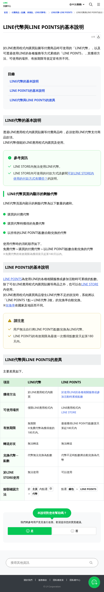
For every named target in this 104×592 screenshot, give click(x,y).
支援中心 (7, 6)
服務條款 (42, 579)
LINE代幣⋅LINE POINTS (61, 12)
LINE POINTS (12, 279)
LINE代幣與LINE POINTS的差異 (32, 100)
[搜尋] (91, 4)
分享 (96, 36)
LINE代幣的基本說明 (24, 81)
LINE (5, 2)
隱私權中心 (75, 579)
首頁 (6, 12)
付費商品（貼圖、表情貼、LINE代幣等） (29, 12)
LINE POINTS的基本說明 (27, 90)
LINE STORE (89, 284)
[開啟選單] (98, 4)
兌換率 (10, 305)
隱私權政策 (58, 579)
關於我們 (28, 579)
